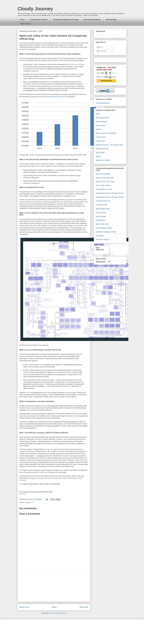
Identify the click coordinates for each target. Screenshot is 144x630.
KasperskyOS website (60, 478)
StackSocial (100, 152)
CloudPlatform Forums (104, 189)
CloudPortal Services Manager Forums (110, 197)
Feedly (27, 502)
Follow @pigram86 (102, 103)
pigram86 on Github (103, 160)
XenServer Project (102, 239)
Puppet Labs (100, 141)
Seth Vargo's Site (102, 149)
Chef (97, 114)
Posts (100, 47)
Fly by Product (101, 212)
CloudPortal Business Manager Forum (110, 193)
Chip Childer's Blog (103, 185)
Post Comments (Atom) (58, 613)
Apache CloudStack (103, 174)
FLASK (64, 96)
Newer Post (24, 607)
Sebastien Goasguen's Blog (106, 232)
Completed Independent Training (65, 19)
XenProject (100, 236)
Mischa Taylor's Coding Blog (106, 133)
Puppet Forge (101, 137)
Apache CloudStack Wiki (105, 178)
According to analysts (30, 84)
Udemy (98, 156)
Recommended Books (92, 19)
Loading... (99, 35)
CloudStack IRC (101, 205)
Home (22, 19)
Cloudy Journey (35, 8)
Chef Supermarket (102, 118)
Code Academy (101, 122)
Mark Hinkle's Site (102, 224)
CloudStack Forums (103, 201)
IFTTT (24, 494)
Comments (102, 51)
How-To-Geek (101, 216)
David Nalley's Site (102, 209)
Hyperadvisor (100, 220)
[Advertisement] (53, 585)
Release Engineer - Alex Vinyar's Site (109, 145)
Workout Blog (111, 19)
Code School (100, 125)
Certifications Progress (39, 19)
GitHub (98, 129)
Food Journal (25, 24)
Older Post (84, 607)
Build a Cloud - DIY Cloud (105, 181)
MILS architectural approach (48, 96)
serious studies (40, 166)
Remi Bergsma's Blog (103, 228)
